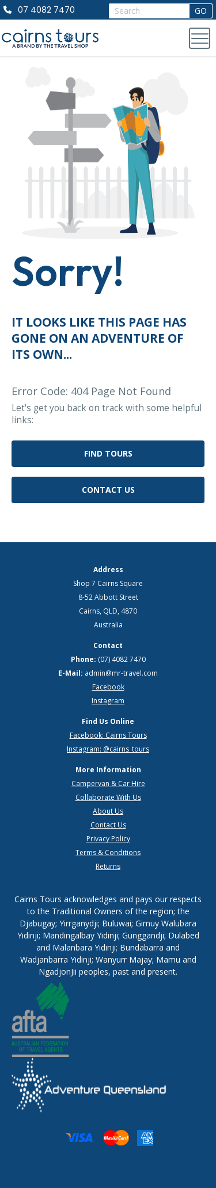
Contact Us (108, 489)
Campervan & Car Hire (108, 783)
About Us (108, 811)
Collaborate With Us (108, 797)
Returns (108, 866)
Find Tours (108, 453)
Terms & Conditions (108, 852)
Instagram (108, 701)
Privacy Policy (108, 839)
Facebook (108, 687)
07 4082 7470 (46, 10)
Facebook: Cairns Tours (108, 735)
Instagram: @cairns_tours (108, 749)
